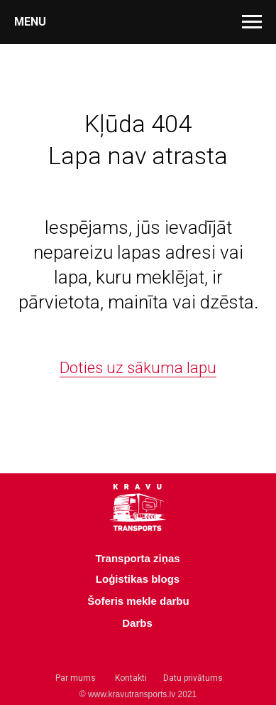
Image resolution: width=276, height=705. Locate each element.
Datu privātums (193, 678)
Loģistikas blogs (138, 579)
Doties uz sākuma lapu (138, 368)
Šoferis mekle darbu (138, 601)
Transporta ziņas (137, 558)
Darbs (137, 623)
